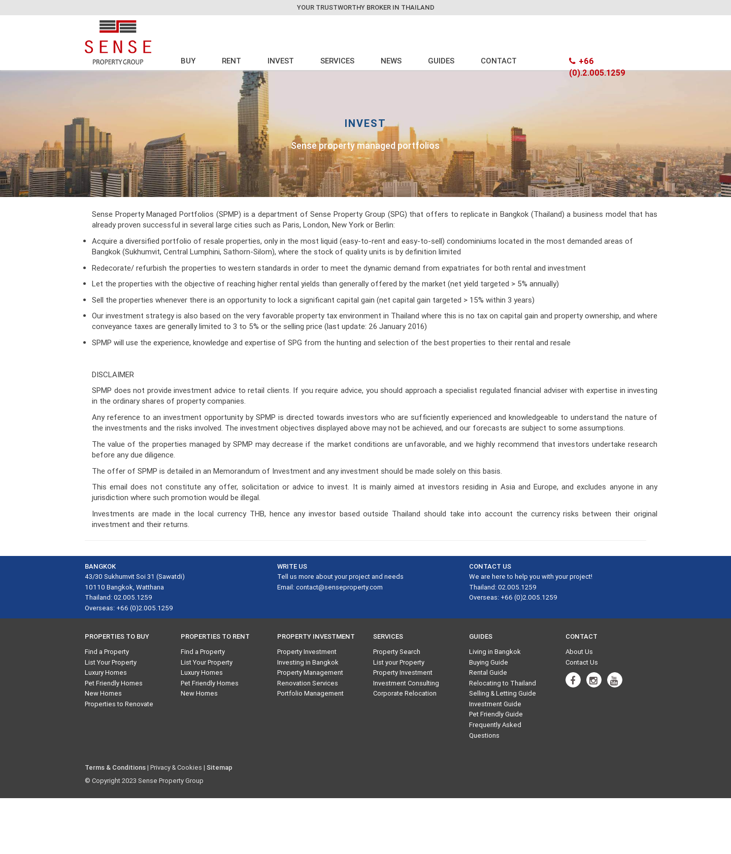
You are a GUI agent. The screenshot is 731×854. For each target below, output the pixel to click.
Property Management (310, 672)
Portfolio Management (310, 693)
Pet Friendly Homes (114, 683)
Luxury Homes (106, 672)
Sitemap (219, 767)
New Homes (103, 693)
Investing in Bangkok (308, 662)
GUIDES (441, 60)
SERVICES (337, 60)
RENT (231, 60)
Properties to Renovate (119, 704)
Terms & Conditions (115, 767)
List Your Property (111, 662)
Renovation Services (307, 683)
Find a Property (107, 651)
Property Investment (307, 651)
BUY (188, 60)
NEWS (391, 60)
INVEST (281, 60)
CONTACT (499, 60)
